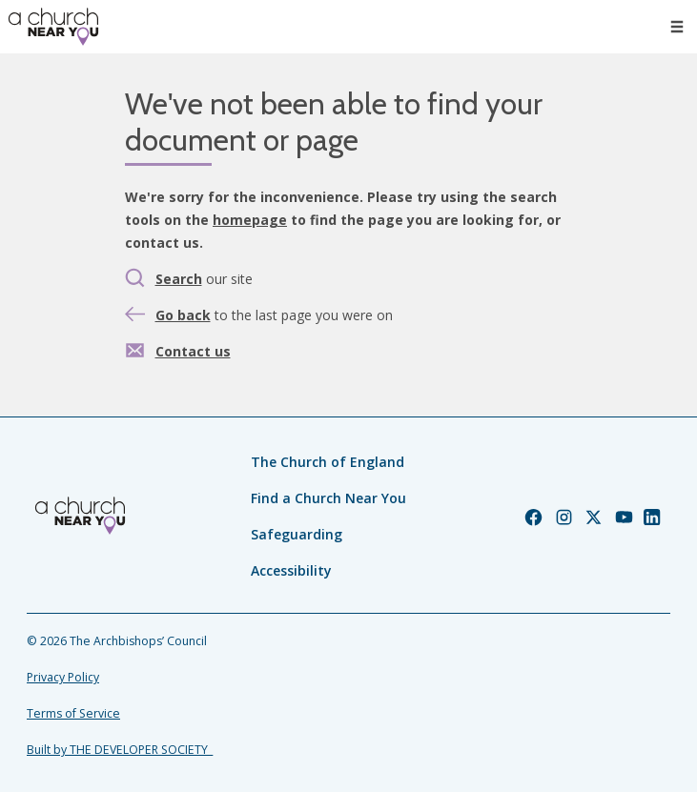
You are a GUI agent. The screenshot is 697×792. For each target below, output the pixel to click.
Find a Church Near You (328, 498)
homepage (250, 220)
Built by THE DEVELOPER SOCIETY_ (120, 749)
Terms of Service (73, 713)
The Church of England (327, 462)
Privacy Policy (63, 677)
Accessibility (291, 570)
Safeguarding (296, 534)
